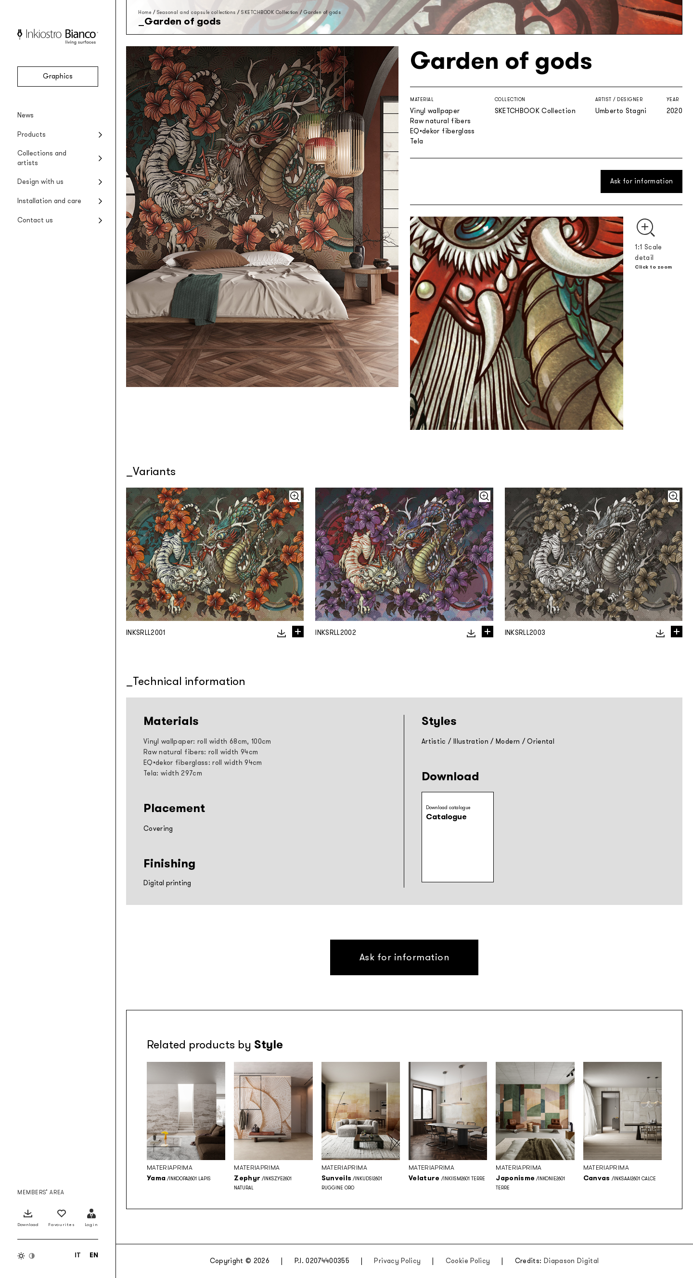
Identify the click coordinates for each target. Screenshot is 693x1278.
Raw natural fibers (440, 121)
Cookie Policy (468, 1260)
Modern (508, 741)
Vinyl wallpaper (435, 111)
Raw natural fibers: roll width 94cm (200, 752)
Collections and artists (41, 158)
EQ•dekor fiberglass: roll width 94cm (202, 762)
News (25, 115)
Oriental (540, 741)
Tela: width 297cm (172, 773)
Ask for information (641, 181)
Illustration (470, 741)
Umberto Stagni (621, 111)
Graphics (58, 76)
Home (144, 12)
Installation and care (49, 201)
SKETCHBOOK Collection (269, 12)
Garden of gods (322, 12)
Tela (416, 141)
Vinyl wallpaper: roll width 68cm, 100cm (207, 741)
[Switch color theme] (26, 1256)
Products (31, 134)
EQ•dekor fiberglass (442, 131)
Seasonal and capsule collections (196, 12)
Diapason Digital (571, 1260)
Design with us (40, 181)
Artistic (434, 741)
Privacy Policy (397, 1260)
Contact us (35, 220)
